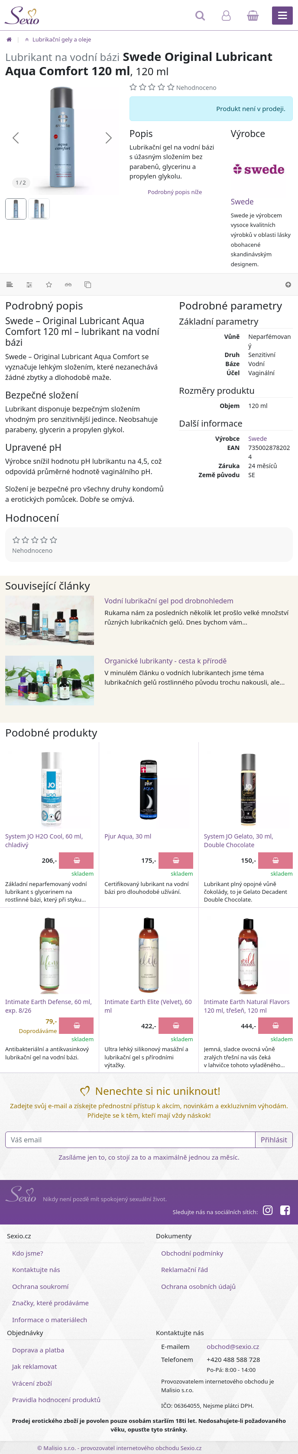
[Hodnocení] (48, 284)
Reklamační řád (184, 1269)
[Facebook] (285, 1211)
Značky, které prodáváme (50, 1302)
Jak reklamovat (34, 1366)
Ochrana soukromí (40, 1286)
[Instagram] (267, 1211)
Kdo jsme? (27, 1253)
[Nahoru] (288, 284)
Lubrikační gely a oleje (57, 39)
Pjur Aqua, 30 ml (127, 836)
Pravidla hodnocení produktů (56, 1399)
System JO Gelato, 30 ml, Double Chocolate (238, 840)
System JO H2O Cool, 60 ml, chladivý (44, 840)
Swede (242, 202)
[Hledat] (201, 19)
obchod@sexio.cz (233, 1346)
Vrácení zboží (32, 1383)
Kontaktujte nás (36, 1269)
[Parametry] (29, 284)
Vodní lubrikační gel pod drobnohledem (168, 601)
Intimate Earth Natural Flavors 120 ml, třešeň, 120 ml (247, 1006)
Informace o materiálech (49, 1319)
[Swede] (262, 170)
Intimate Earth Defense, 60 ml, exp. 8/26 (48, 1006)
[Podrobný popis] (9, 284)
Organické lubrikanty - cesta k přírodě (165, 661)
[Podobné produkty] (87, 284)
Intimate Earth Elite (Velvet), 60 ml (147, 1006)
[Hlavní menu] (282, 15)
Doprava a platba (38, 1350)
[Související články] (68, 284)
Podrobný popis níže (175, 192)
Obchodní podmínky (192, 1253)
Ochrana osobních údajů (198, 1286)
